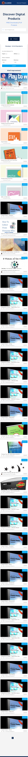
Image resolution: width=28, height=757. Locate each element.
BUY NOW (25, 87)
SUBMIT (14, 65)
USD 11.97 (24, 294)
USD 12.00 (24, 129)
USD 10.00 (24, 92)
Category (14, 39)
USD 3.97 (25, 478)
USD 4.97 (25, 423)
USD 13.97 (24, 515)
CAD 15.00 (24, 239)
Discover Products (21, 3)
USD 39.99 (24, 74)
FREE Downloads (12, 23)
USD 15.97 (24, 368)
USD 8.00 (25, 147)
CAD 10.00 (24, 257)
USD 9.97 (25, 202)
